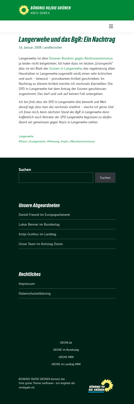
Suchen (25, 169)
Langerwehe (26, 136)
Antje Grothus (29, 234)
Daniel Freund (29, 214)
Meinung (54, 141)
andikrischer (53, 47)
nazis (65, 141)
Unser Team (27, 244)
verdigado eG (26, 387)
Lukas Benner (28, 224)
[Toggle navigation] (111, 26)
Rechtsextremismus (83, 141)
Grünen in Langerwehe (65, 68)
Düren (24, 141)
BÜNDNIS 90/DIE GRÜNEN (51, 7)
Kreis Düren (40, 13)
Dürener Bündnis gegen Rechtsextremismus (81, 58)
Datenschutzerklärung (35, 293)
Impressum (27, 283)
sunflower (48, 383)
